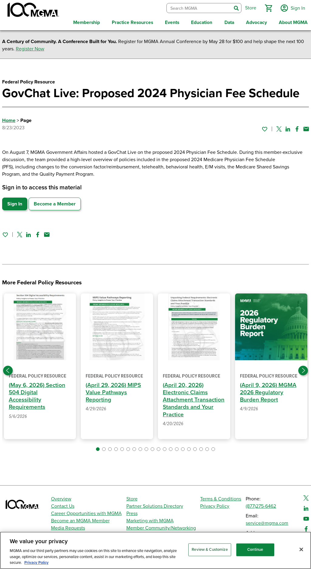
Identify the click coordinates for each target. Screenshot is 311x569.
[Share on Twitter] (279, 127)
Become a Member (55, 202)
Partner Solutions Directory (154, 505)
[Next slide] (303, 369)
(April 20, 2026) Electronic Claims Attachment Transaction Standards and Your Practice (194, 398)
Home (8, 119)
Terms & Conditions (220, 497)
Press (132, 512)
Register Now (30, 47)
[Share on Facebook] (297, 127)
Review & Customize (209, 549)
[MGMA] (32, 11)
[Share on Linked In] (288, 127)
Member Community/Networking (161, 526)
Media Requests (68, 526)
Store (132, 497)
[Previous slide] (8, 369)
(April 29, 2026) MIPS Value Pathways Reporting (114, 391)
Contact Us (62, 505)
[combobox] (198, 7)
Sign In (14, 202)
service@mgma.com (267, 522)
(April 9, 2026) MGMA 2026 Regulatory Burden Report (269, 391)
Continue (255, 549)
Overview (61, 497)
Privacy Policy (214, 505)
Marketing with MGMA (150, 519)
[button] (267, 7)
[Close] (301, 549)
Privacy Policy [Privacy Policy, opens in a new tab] (36, 562)
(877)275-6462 (261, 505)
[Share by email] (306, 127)
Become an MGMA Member (80, 519)
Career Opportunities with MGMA (86, 512)
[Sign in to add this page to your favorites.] (264, 127)
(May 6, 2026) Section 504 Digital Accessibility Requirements (38, 394)
